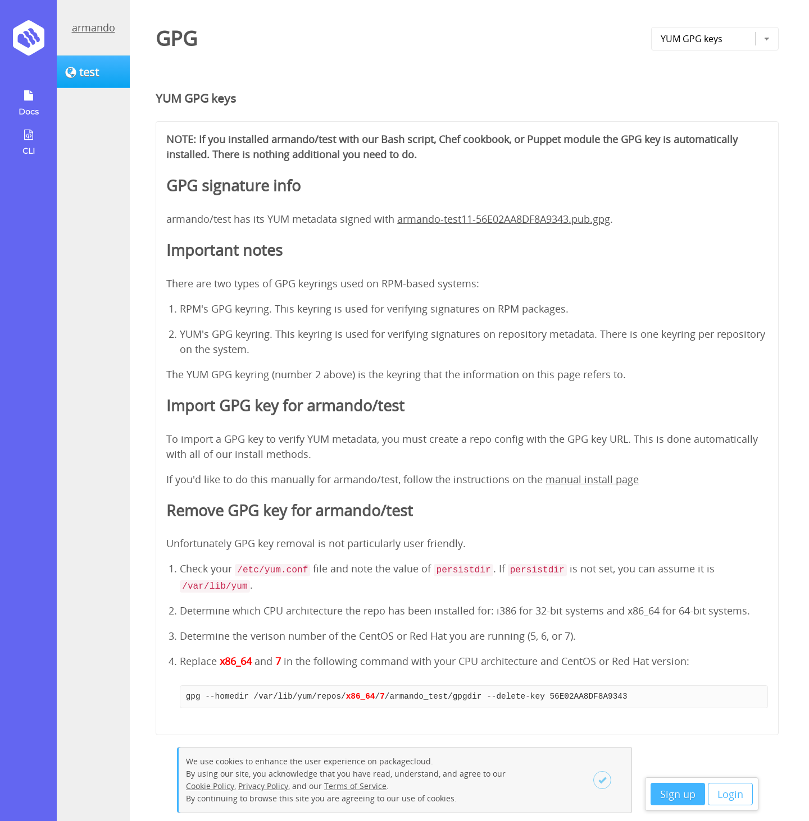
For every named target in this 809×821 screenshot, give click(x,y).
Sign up (678, 794)
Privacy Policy (263, 786)
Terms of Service (355, 786)
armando (93, 27)
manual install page (592, 479)
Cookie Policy (210, 786)
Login (730, 794)
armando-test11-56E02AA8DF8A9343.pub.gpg (503, 219)
